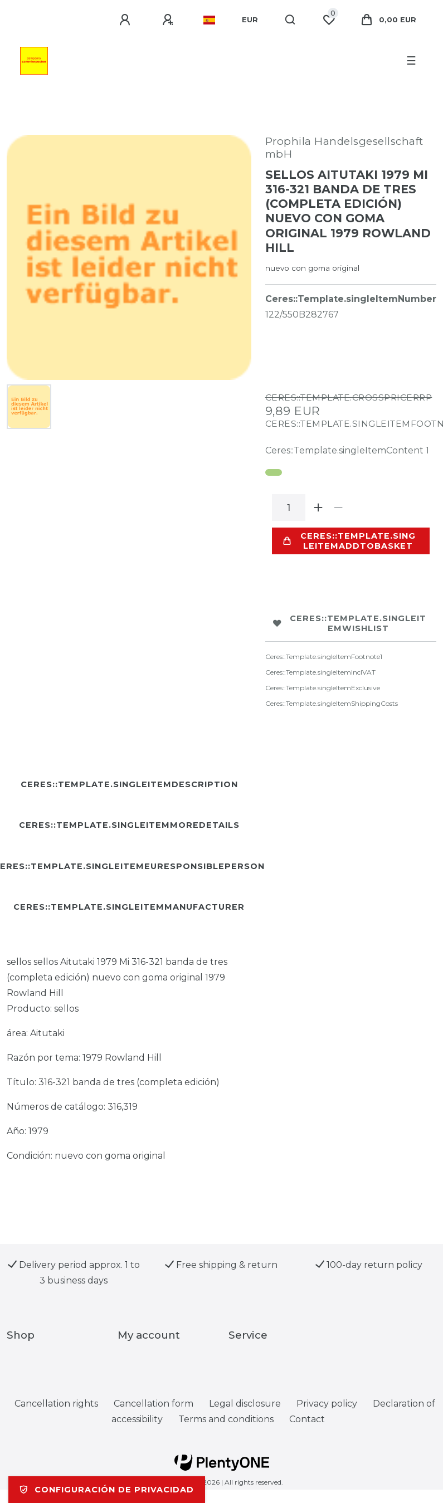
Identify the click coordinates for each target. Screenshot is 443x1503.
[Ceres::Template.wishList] (329, 20)
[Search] (290, 20)
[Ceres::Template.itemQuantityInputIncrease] (319, 507)
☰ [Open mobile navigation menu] (411, 60)
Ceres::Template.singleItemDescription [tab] (129, 784)
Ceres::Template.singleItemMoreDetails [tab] (129, 825)
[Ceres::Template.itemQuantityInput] (288, 507)
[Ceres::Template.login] (126, 20)
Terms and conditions (226, 1419)
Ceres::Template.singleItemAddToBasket (349, 541)
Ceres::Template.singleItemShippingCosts (331, 703)
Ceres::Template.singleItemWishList (350, 623)
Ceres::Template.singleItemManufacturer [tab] (129, 907)
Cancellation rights (56, 1403)
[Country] (209, 20)
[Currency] (249, 20)
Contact (307, 1419)
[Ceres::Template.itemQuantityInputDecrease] (339, 507)
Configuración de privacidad (107, 1490)
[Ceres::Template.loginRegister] (169, 20)
